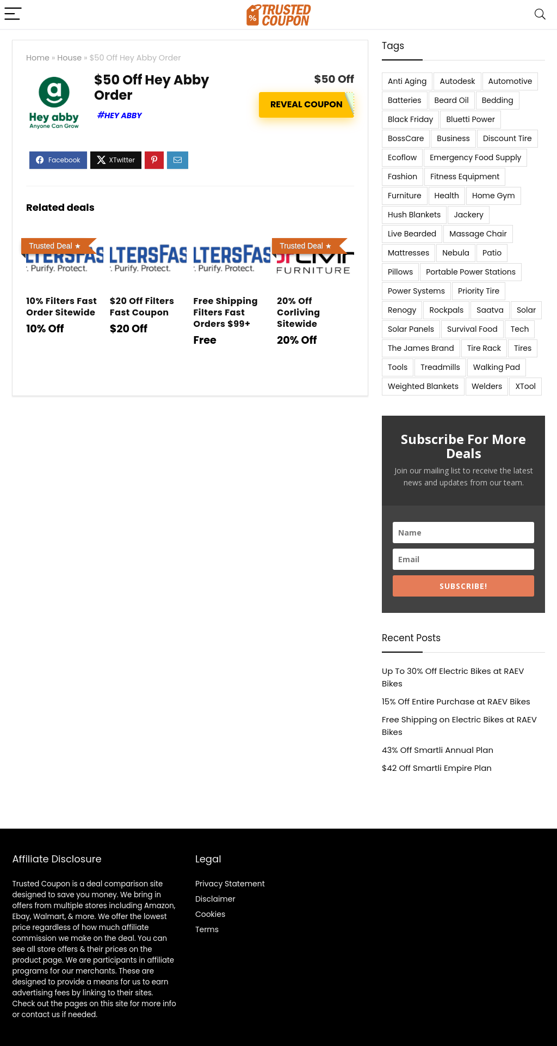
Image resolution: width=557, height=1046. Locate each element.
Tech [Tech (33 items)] (520, 329)
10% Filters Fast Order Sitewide (61, 307)
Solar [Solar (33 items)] (526, 310)
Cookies (210, 914)
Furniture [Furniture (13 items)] (405, 195)
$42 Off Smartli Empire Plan (437, 768)
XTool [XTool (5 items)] (525, 386)
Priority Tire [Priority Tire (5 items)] (478, 290)
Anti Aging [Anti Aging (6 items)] (407, 81)
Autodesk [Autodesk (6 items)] (457, 81)
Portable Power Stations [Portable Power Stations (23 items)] (471, 271)
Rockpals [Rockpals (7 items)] (446, 310)
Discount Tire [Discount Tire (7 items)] (507, 138)
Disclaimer (215, 898)
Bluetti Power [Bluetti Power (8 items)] (470, 119)
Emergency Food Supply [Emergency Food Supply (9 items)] (475, 157)
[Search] (540, 14)
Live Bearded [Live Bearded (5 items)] (412, 233)
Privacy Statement (230, 883)
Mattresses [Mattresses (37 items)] (408, 252)
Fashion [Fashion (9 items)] (402, 176)
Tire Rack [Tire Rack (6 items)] (484, 348)
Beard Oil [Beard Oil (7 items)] (452, 100)
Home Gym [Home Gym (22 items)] (493, 195)
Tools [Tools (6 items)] (397, 367)
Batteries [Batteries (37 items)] (405, 100)
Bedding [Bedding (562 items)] (497, 100)
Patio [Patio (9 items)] (492, 252)
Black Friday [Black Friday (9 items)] (410, 119)
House (69, 57)
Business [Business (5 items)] (453, 138)
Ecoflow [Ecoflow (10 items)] (402, 157)
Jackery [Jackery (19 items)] (468, 214)
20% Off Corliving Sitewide (298, 312)
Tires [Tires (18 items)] (522, 348)
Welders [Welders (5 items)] (487, 386)
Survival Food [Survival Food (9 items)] (472, 329)
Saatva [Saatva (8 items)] (490, 310)
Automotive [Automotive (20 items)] (510, 81)
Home (37, 57)
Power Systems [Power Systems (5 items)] (416, 290)
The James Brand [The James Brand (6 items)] (421, 348)
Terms (207, 929)
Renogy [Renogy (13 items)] (402, 310)
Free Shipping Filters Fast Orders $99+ (226, 312)
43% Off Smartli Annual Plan (437, 750)
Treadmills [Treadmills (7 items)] (440, 367)
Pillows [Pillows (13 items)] (400, 271)
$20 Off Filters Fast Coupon (142, 307)
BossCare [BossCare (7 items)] (406, 138)
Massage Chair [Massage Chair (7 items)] (477, 233)
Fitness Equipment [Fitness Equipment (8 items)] (464, 176)
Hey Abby (123, 115)
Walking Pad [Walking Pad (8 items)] (496, 367)
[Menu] (13, 14)
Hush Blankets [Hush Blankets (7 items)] (414, 214)
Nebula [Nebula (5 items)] (455, 252)
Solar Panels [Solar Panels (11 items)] (411, 329)
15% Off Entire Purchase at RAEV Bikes (456, 701)
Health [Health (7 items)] (447, 195)
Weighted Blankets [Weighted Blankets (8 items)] (423, 386)
